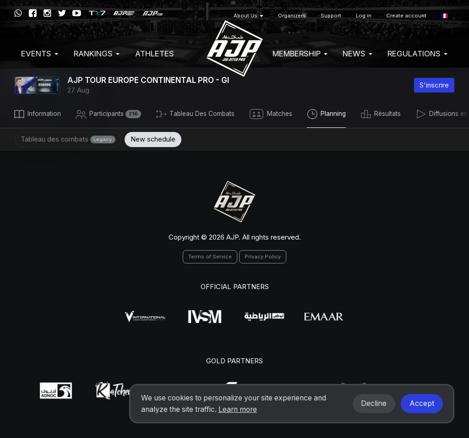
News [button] (357, 53)
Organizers (292, 15)
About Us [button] (248, 15)
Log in (363, 15)
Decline (374, 403)
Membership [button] (300, 53)
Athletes (154, 53)
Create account (406, 15)
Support (331, 15)
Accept (421, 403)
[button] (444, 15)
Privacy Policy (263, 255)
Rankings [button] (97, 53)
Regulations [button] (417, 53)
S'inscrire (434, 85)
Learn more (237, 409)
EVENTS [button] (39, 53)
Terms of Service (210, 255)
